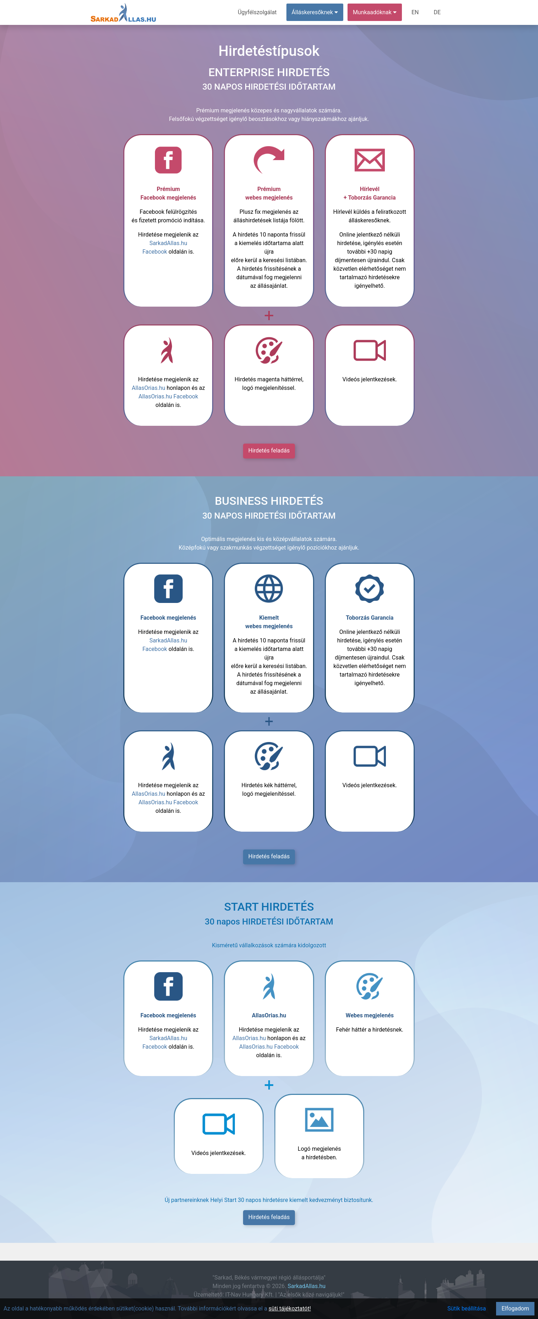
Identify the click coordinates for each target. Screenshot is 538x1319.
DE (437, 12)
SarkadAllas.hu (307, 1286)
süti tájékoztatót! (290, 1308)
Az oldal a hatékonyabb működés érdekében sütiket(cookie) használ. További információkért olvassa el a (136, 1308)
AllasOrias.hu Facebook (168, 396)
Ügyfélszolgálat (257, 12)
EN (415, 12)
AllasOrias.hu (148, 388)
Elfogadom (515, 1308)
